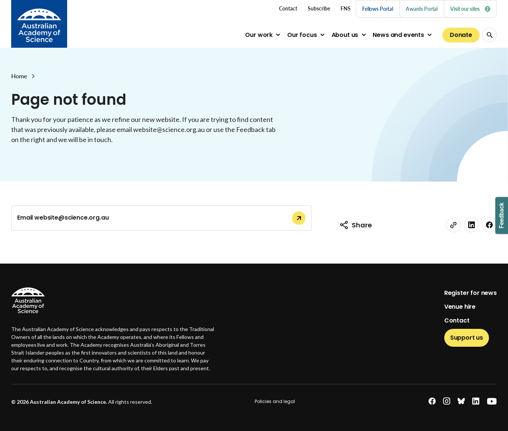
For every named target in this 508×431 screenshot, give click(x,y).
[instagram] (446, 401)
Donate (461, 35)
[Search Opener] (489, 35)
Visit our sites (470, 9)
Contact (457, 320)
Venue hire (460, 306)
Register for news (470, 293)
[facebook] (489, 224)
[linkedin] (471, 224)
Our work (259, 35)
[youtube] (492, 401)
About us (345, 35)
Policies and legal (275, 401)
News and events (398, 35)
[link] (453, 224)
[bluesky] (461, 401)
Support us (466, 337)
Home (19, 75)
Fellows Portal (377, 9)
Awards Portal (422, 9)
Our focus (302, 35)
